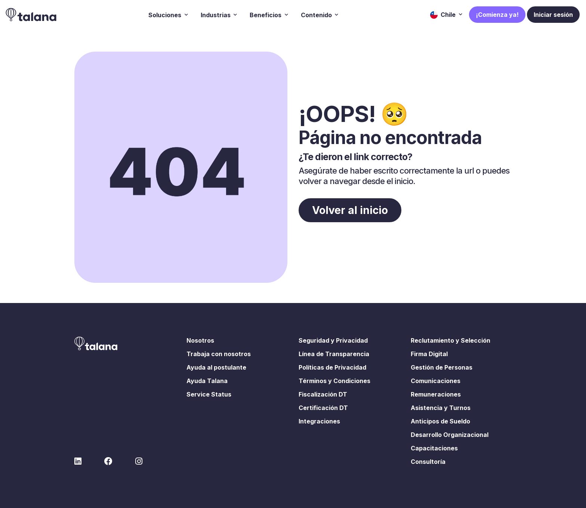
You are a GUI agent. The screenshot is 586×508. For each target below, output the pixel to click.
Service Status (208, 394)
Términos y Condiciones (334, 381)
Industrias (216, 14)
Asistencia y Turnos (441, 407)
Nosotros (200, 340)
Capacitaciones (434, 448)
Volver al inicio (350, 210)
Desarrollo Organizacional (449, 434)
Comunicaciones (435, 381)
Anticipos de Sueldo (440, 421)
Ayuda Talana (207, 381)
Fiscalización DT (323, 394)
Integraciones (319, 421)
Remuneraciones (436, 394)
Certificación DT (323, 407)
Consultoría (428, 461)
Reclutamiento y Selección (450, 340)
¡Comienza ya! (497, 14)
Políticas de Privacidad (332, 367)
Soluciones (165, 14)
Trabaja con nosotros (218, 354)
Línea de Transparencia (334, 354)
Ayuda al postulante (216, 367)
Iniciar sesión (553, 14)
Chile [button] (443, 14)
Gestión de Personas (441, 367)
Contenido (317, 14)
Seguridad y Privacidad (333, 340)
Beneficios (266, 14)
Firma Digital (429, 354)
